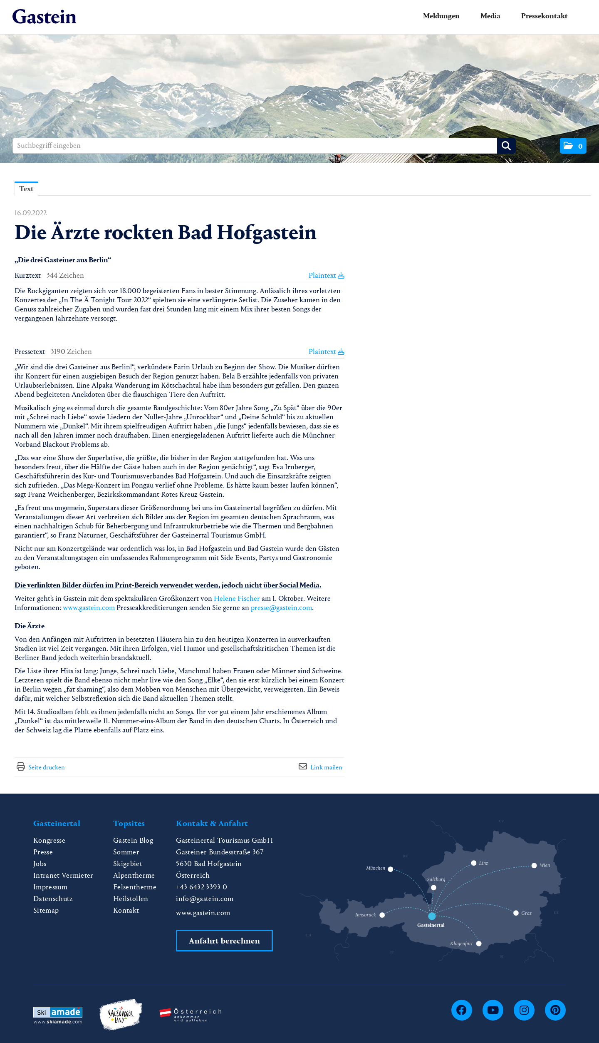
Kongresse (49, 840)
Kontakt (126, 910)
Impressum (50, 887)
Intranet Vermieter (63, 875)
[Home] (44, 17)
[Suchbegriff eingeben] (264, 146)
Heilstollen (131, 898)
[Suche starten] (506, 146)
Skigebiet (127, 863)
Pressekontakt (544, 16)
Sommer (126, 852)
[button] (573, 146)
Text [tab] (26, 188)
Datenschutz (53, 898)
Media (490, 16)
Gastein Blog (133, 840)
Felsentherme (134, 887)
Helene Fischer (237, 598)
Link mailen (326, 767)
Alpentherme (134, 875)
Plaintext (326, 275)
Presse (43, 852)
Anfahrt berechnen (224, 941)
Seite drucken (46, 767)
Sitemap (46, 910)
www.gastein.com (89, 607)
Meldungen (441, 16)
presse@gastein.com (281, 607)
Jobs (39, 863)
